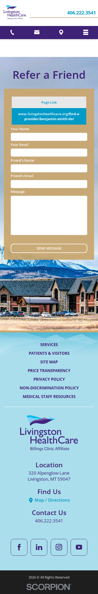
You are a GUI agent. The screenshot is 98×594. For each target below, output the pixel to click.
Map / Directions (49, 500)
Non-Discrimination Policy (49, 387)
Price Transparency (49, 370)
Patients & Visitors (49, 353)
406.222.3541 (81, 13)
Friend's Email (22, 175)
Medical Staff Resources (49, 396)
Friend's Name (22, 160)
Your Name (20, 128)
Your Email (19, 144)
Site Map (49, 361)
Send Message (49, 248)
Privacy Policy (49, 379)
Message (18, 191)
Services (49, 344)
